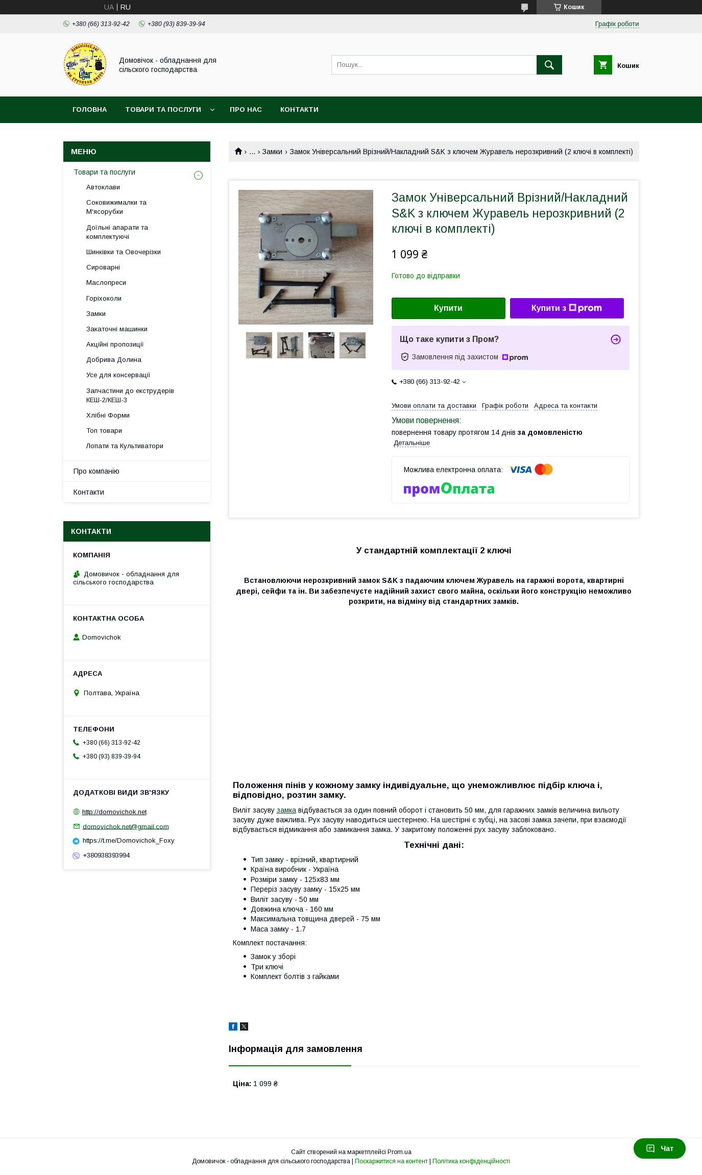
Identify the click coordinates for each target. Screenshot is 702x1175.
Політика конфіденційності (471, 1161)
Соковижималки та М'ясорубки (116, 207)
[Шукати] (549, 65)
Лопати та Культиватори (124, 446)
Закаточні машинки (117, 329)
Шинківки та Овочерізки (123, 252)
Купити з (566, 308)
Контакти (299, 109)
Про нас (246, 109)
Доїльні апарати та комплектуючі (117, 232)
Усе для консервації (118, 375)
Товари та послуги (163, 109)
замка (286, 810)
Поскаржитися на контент (391, 1161)
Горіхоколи (104, 298)
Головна (89, 109)
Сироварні (103, 267)
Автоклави (103, 187)
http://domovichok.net (114, 812)
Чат (659, 1148)
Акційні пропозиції (115, 344)
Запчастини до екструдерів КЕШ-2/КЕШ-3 (130, 395)
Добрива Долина (113, 359)
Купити (448, 308)
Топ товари (104, 430)
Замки (272, 152)
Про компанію (96, 471)
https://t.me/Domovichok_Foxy (129, 840)
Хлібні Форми (108, 415)
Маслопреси (106, 282)
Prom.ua (399, 1152)
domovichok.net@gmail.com (126, 826)
